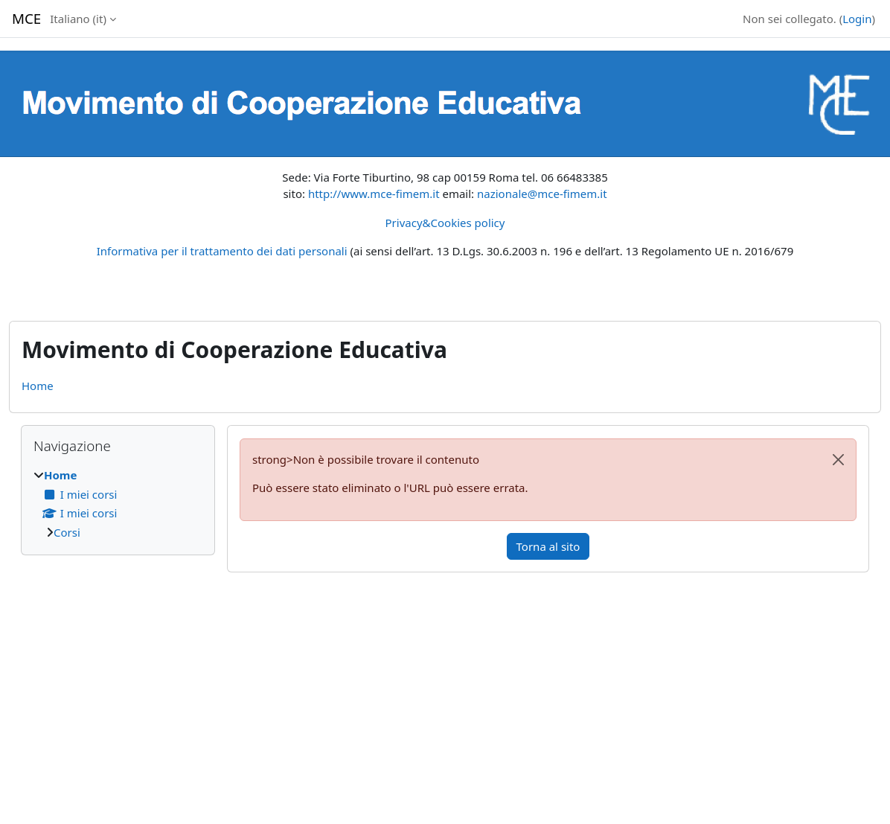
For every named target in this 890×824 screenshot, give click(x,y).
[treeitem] (117, 503)
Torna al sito (548, 546)
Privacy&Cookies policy (445, 222)
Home (38, 385)
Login (856, 18)
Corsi (67, 532)
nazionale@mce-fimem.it (542, 193)
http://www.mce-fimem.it (374, 193)
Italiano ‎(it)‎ (78, 18)
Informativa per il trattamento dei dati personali (222, 250)
